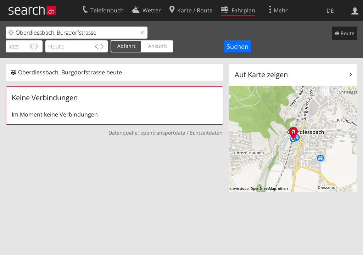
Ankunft (157, 45)
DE (330, 11)
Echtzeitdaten (206, 132)
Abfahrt (126, 45)
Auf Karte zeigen (261, 74)
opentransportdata (162, 132)
